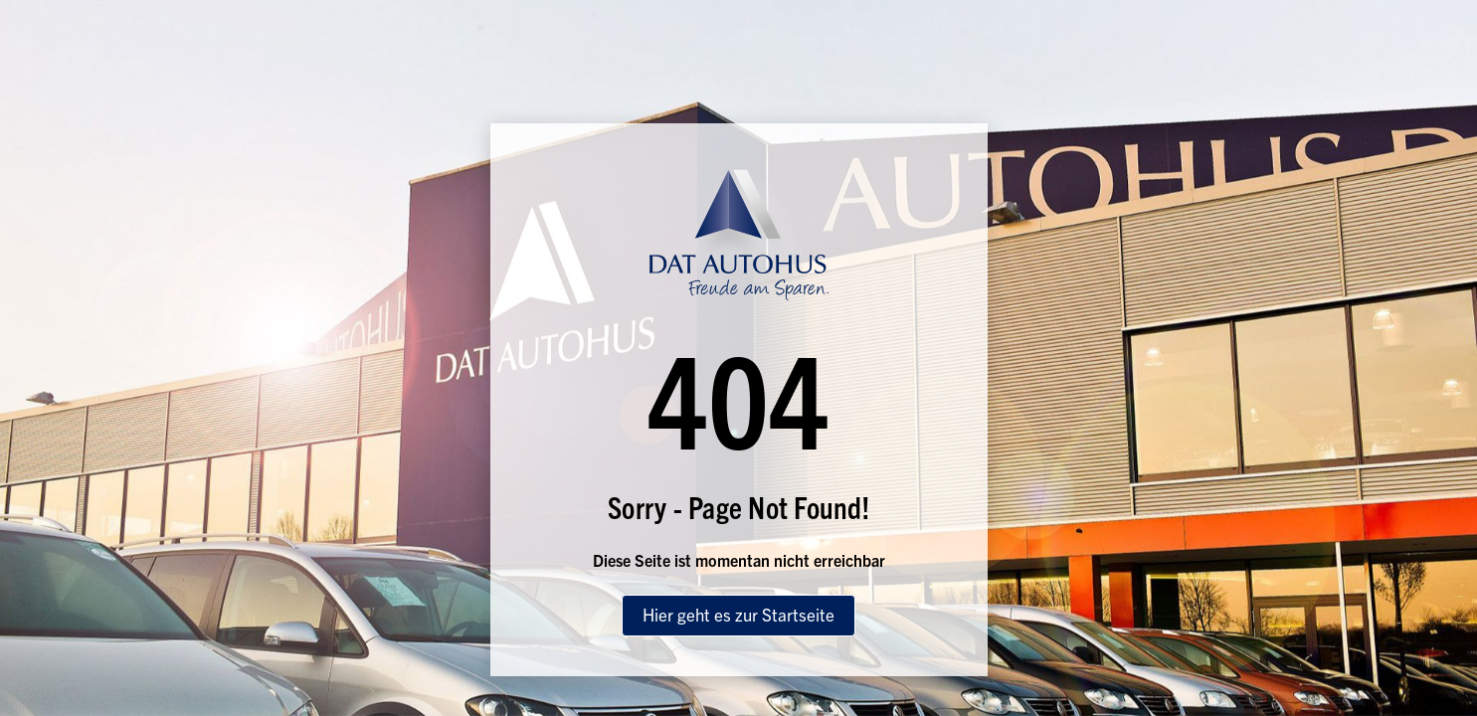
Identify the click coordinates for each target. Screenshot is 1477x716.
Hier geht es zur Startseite (738, 614)
